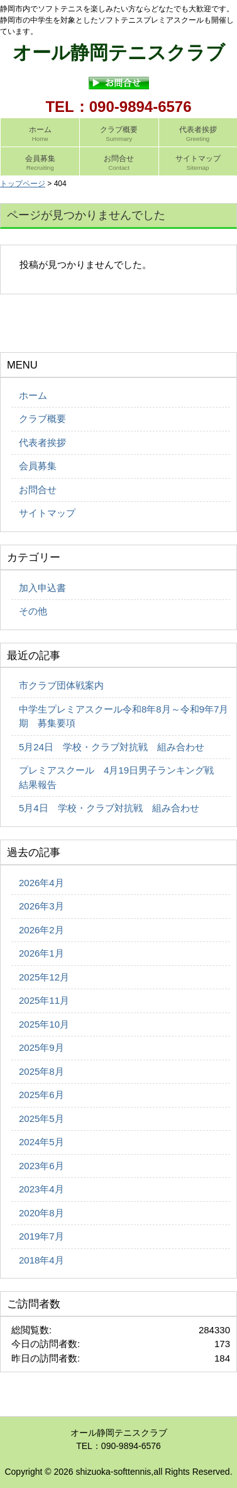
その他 (33, 611)
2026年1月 (41, 953)
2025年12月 (44, 977)
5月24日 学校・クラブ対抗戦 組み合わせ (111, 746)
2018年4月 (41, 1260)
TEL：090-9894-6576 (118, 106)
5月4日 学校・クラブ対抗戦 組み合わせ (109, 807)
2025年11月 (44, 1000)
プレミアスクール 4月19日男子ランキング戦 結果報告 (121, 777)
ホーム (33, 395)
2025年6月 (41, 1094)
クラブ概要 (42, 418)
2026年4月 (41, 882)
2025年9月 (41, 1047)
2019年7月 (41, 1236)
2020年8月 (41, 1213)
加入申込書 (42, 587)
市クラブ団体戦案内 (61, 685)
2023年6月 (41, 1165)
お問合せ (38, 489)
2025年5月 (41, 1118)
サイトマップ (47, 513)
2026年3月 (41, 906)
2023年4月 (41, 1189)
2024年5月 (41, 1141)
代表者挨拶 (42, 442)
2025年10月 (44, 1024)
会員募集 (38, 465)
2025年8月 (41, 1071)
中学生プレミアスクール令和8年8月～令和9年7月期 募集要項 (123, 716)
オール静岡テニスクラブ (119, 52)
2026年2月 (41, 929)
